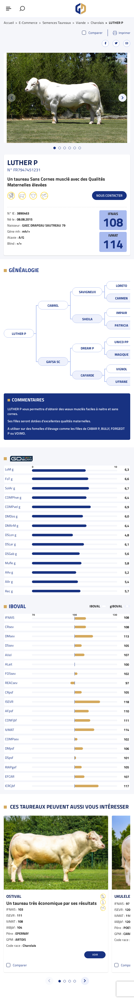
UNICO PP (121, 341)
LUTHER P (19, 333)
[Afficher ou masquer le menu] (9, 9)
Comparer (92, 32)
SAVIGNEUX (87, 291)
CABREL (53, 305)
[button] (122, 98)
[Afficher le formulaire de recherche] (22, 9)
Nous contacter (109, 195)
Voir (95, 955)
